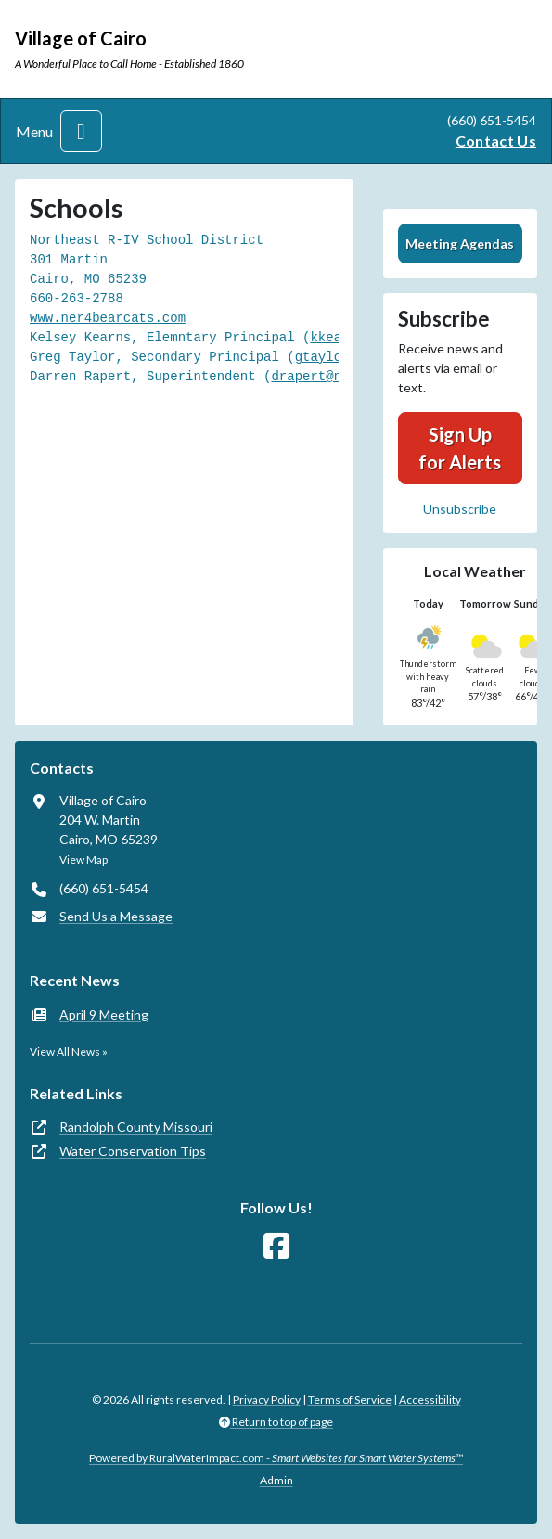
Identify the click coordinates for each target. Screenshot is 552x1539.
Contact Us (496, 140)
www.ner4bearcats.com (108, 318)
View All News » (69, 1051)
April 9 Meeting (103, 1014)
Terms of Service (350, 1399)
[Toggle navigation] (81, 131)
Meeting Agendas (459, 243)
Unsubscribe (459, 509)
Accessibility (430, 1399)
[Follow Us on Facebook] (276, 1246)
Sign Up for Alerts (459, 448)
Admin (276, 1480)
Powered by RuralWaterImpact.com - (276, 1458)
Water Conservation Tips (132, 1151)
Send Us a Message (116, 916)
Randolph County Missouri (135, 1127)
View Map (83, 859)
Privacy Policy (267, 1399)
